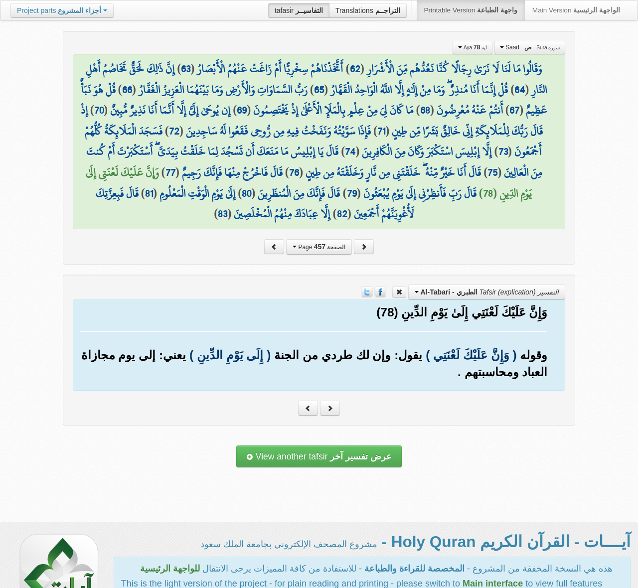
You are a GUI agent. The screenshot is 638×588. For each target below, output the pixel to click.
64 (519, 90)
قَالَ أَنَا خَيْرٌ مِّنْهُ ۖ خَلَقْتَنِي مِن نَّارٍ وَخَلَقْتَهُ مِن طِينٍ (393, 172)
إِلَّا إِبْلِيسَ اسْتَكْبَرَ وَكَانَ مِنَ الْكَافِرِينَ (426, 151)
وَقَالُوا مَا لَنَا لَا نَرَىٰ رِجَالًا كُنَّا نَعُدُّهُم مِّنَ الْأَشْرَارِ (454, 69)
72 (174, 131)
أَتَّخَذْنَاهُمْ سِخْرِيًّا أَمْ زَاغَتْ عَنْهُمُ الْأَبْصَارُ (270, 69)
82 (342, 214)
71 (381, 131)
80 (246, 193)
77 (170, 172)
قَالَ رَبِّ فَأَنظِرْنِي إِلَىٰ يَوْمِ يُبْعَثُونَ (420, 193)
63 (185, 69)
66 (127, 90)
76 (294, 172)
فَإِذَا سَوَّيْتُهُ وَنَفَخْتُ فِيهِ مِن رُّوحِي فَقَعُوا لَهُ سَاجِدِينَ (278, 131)
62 (355, 69)
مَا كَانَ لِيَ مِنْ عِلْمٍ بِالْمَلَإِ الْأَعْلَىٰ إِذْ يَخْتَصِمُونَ (333, 110)
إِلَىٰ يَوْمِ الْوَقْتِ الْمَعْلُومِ (197, 193)
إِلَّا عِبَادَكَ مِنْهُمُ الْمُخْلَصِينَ (282, 214)
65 (319, 90)
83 (222, 214)
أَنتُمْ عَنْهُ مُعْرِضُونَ (470, 110)
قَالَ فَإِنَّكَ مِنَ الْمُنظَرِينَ (299, 193)
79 (352, 193)
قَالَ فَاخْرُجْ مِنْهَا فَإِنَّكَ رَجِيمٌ (232, 172)
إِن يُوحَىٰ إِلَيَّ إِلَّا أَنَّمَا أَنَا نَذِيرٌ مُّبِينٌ (170, 110)
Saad (530, 47)
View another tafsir (319, 456)
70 (99, 110)
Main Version (576, 10)
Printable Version (470, 10)
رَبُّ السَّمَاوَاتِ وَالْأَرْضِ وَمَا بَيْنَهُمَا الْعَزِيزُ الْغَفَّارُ (223, 90)
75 (492, 172)
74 (350, 151)
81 (149, 193)
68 (425, 110)
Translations (367, 10)
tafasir (299, 10)
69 (242, 110)
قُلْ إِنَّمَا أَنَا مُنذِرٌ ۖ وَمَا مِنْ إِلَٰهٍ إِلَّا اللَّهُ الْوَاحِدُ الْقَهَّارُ (419, 90)
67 (514, 110)
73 (503, 151)
